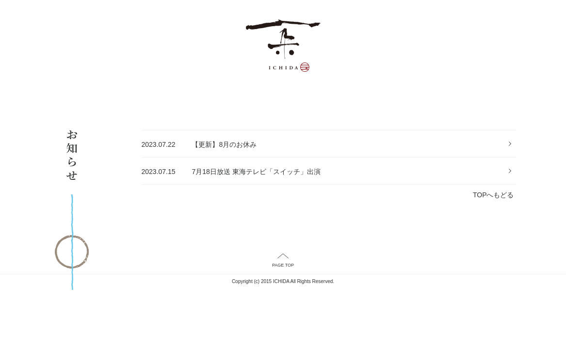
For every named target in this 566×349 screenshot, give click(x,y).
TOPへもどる (493, 195)
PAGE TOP (283, 265)
